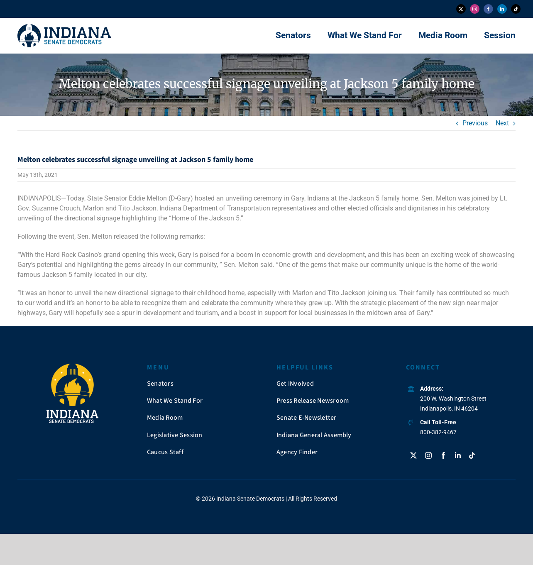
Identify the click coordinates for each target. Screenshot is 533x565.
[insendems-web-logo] (64, 27)
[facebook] (488, 9)
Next (502, 123)
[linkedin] (502, 9)
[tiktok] (516, 9)
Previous (475, 123)
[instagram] (474, 9)
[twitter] (461, 9)
